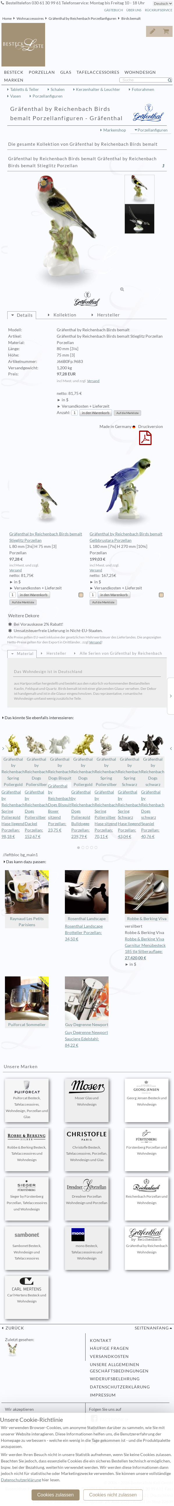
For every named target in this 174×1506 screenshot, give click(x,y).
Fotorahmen (143, 89)
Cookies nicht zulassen (113, 1494)
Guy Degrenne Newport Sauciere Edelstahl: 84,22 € (86, 1039)
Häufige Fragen (109, 1348)
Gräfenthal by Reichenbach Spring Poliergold (13, 760)
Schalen (58, 89)
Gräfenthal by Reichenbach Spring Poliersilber (106, 760)
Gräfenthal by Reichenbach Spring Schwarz (129, 760)
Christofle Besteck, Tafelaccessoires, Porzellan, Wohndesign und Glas (86, 1146)
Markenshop (114, 130)
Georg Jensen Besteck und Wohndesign (147, 1093)
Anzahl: (63, 412)
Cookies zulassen (55, 1494)
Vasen (15, 96)
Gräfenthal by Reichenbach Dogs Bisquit (59, 756)
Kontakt (100, 1340)
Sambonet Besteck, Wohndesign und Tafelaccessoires (27, 1244)
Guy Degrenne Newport (87, 1001)
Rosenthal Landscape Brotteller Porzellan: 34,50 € (84, 932)
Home (7, 18)
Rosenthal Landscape (87, 895)
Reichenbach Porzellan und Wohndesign (147, 1192)
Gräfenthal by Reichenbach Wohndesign (147, 1241)
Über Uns (133, 10)
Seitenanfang (152, 1328)
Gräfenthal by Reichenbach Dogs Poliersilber (36, 760)
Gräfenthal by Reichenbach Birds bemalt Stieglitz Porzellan (46, 498)
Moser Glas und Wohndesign (86, 1093)
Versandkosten (109, 1356)
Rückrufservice (158, 10)
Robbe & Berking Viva (146, 895)
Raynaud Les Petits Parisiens (27, 898)
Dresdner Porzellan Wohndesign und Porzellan (86, 1192)
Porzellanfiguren (48, 96)
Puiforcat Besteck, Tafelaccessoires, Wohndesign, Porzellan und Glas (27, 1099)
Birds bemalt (131, 18)
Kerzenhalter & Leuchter (98, 89)
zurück (14, 1328)
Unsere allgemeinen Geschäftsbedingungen (119, 1367)
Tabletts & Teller (24, 89)
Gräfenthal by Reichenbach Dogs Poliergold (83, 760)
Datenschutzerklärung (120, 1387)
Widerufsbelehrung (115, 1379)
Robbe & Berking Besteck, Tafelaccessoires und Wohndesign (27, 1146)
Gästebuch (113, 10)
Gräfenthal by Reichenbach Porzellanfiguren (82, 18)
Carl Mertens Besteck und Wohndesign (27, 1291)
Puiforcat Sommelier (27, 1001)
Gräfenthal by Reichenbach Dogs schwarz (152, 760)
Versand (93, 381)
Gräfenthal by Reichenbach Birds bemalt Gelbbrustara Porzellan (127, 498)
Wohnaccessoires (30, 18)
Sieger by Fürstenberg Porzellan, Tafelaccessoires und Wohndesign (27, 1195)
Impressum (103, 1395)
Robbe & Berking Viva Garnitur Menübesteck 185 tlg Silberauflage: (146, 949)
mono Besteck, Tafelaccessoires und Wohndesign (86, 1244)
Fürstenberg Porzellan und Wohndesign (146, 1143)
